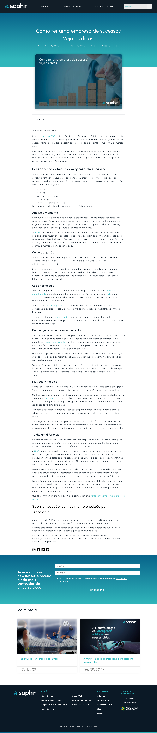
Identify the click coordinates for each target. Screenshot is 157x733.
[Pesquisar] (149, 6)
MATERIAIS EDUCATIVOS (104, 6)
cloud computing (60, 317)
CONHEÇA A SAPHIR (72, 6)
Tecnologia (115, 46)
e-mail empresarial (55, 305)
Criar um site (50, 398)
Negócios (105, 46)
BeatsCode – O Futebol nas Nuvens (39, 658)
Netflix (37, 451)
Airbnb (38, 232)
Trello (108, 294)
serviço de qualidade (54, 342)
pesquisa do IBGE (46, 136)
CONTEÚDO (46, 6)
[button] (102, 119)
